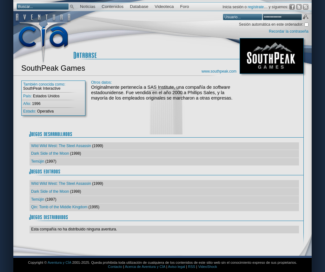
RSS (191, 267)
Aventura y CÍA (59, 262)
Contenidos (112, 6)
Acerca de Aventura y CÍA (145, 267)
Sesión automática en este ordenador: (271, 24)
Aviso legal (176, 267)
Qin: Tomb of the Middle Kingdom (59, 207)
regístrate (256, 7)
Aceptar (305, 18)
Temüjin (37, 161)
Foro (184, 6)
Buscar (72, 6)
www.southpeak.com (219, 71)
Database (139, 6)
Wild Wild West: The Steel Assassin (61, 146)
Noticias (87, 6)
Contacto (115, 267)
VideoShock (207, 267)
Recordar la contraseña (288, 31)
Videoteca (164, 6)
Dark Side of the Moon (50, 153)
